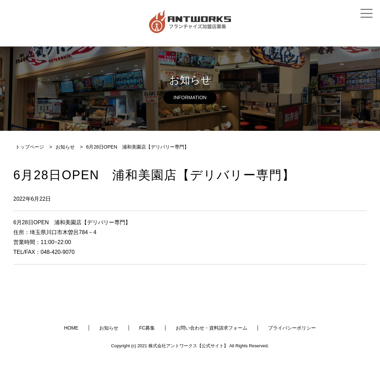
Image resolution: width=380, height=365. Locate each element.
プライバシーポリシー (292, 328)
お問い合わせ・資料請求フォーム (211, 328)
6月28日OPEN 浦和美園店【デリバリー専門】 (72, 222)
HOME (71, 328)
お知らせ (108, 328)
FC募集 (147, 328)
